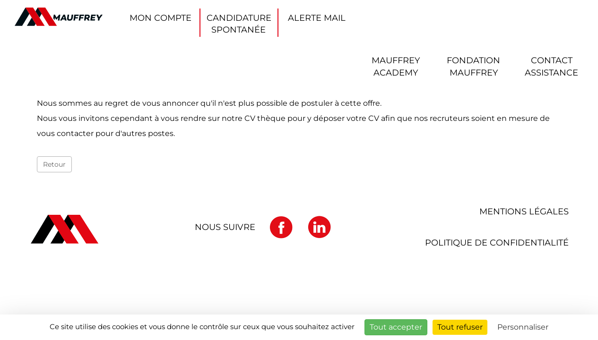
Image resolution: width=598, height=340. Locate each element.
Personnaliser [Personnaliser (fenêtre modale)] (522, 327)
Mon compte (160, 18)
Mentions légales (524, 211)
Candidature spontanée (239, 24)
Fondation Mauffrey (473, 66)
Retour (54, 164)
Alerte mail (317, 18)
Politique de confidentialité (497, 243)
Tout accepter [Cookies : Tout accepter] (396, 327)
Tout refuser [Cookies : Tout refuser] (460, 327)
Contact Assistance (551, 66)
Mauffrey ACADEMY (396, 66)
